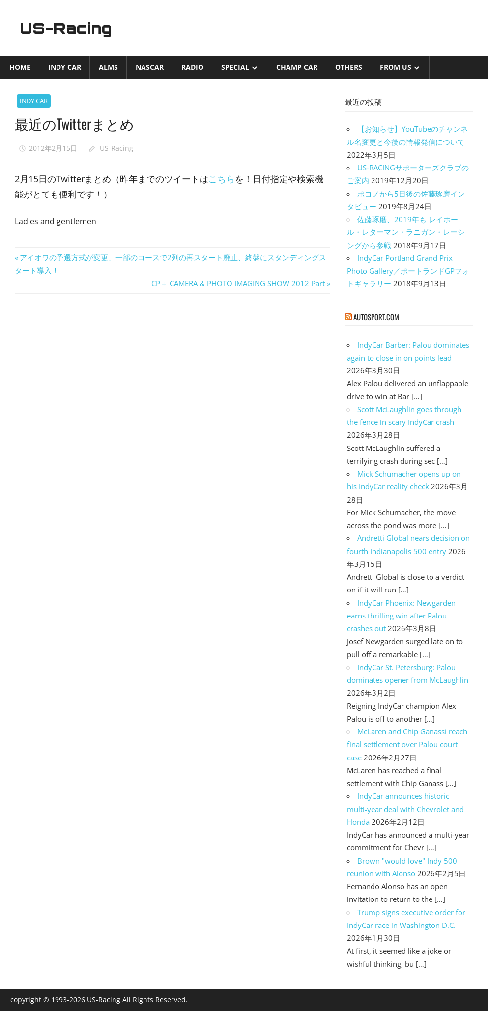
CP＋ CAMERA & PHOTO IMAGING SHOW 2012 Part (238, 283)
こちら (221, 179)
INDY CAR (64, 67)
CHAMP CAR (296, 67)
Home (19, 67)
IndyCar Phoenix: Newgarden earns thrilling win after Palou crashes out (401, 616)
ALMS (108, 67)
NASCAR (150, 67)
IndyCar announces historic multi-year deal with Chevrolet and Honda (405, 809)
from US (395, 67)
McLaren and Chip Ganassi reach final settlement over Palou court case (407, 744)
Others (348, 67)
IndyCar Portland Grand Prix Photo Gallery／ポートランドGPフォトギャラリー (408, 271)
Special (235, 67)
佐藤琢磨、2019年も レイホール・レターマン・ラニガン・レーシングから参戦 (406, 232)
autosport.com (376, 316)
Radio (192, 67)
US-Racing (68, 28)
